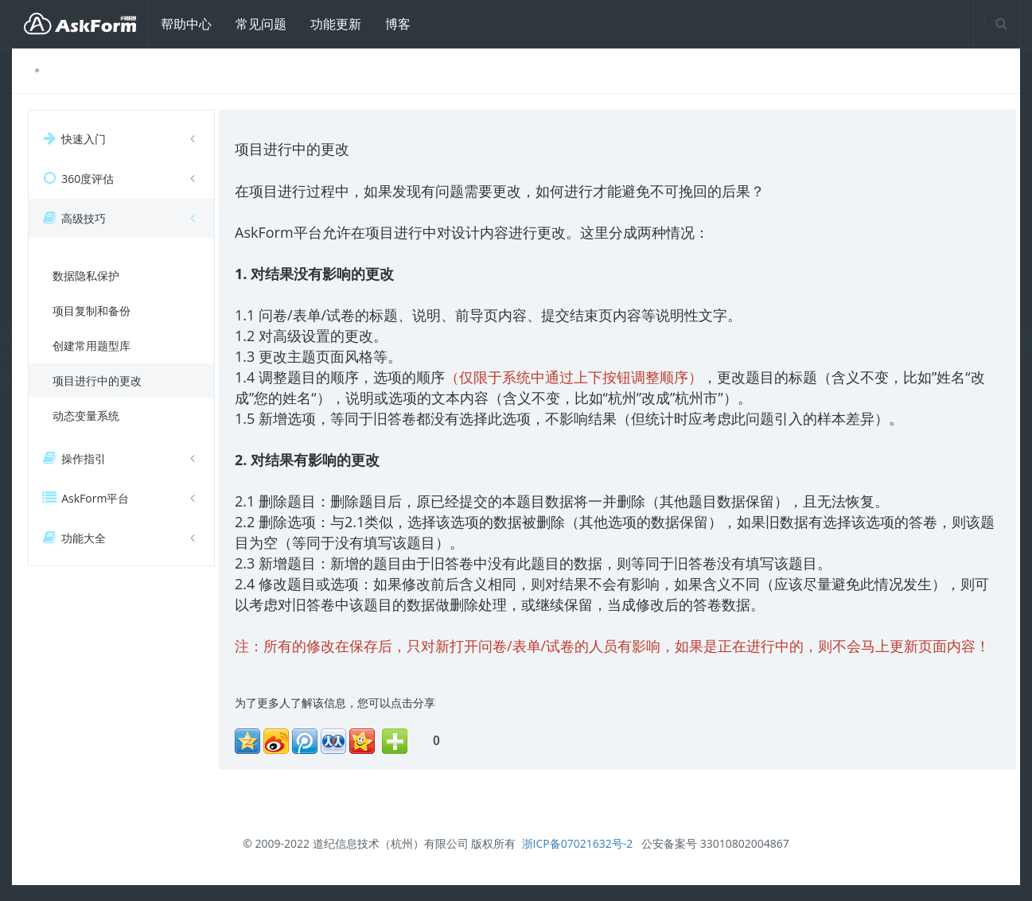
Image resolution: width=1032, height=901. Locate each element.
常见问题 (261, 24)
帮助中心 (186, 24)
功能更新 (335, 24)
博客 (398, 24)
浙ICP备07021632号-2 (577, 843)
